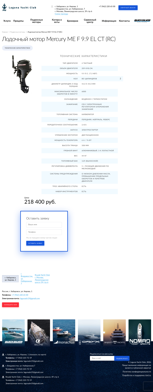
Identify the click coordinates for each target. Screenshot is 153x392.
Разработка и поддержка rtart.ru (136, 375)
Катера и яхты (57, 21)
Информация (109, 21)
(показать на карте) (37, 355)
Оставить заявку (35, 243)
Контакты (124, 21)
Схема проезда (61, 14)
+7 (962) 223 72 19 (23, 358)
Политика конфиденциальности (137, 372)
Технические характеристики (17, 48)
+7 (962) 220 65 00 (107, 6)
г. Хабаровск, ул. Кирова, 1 (10, 279)
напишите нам (10, 305)
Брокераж (72, 21)
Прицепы (18, 21)
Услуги (7, 21)
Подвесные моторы (36, 21)
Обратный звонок (128, 7)
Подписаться (122, 358)
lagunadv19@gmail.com (30, 299)
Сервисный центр (90, 21)
